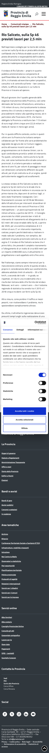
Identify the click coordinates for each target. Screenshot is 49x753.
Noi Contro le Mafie (9, 556)
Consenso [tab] (8, 330)
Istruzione (6, 552)
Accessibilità (37, 741)
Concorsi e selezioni (9, 509)
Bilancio (5, 538)
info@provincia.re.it (16, 739)
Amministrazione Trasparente (13, 462)
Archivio (5, 534)
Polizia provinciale (9, 574)
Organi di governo (8, 453)
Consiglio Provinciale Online (13, 626)
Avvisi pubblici (7, 505)
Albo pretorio (7, 622)
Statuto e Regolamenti (10, 457)
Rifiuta (24, 428)
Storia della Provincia (10, 471)
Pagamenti (6, 648)
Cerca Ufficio (8, 686)
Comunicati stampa (20, 24)
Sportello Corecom (9, 657)
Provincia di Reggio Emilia (21, 14)
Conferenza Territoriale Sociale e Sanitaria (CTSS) (21, 543)
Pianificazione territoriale (12, 570)
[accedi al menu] (44, 14)
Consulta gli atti (8, 630)
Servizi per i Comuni (9, 592)
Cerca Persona (9, 688)
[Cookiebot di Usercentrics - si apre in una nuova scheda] (35, 322)
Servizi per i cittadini (10, 588)
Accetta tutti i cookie (24, 411)
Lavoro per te (7, 639)
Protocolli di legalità (9, 579)
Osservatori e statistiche (11, 561)
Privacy (4, 741)
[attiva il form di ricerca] (36, 14)
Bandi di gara (7, 500)
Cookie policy (15, 741)
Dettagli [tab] (20, 330)
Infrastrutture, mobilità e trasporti (15, 547)
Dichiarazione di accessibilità (15, 744)
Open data (6, 644)
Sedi (5, 678)
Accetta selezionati (24, 420)
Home (4, 24)
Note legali (26, 741)
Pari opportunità (8, 565)
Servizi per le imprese (10, 597)
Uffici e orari (6, 466)
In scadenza (6, 514)
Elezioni (5, 480)
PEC (5, 680)
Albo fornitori (7, 617)
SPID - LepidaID (8, 653)
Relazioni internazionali (11, 583)
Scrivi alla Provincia (11, 683)
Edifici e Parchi (7, 475)
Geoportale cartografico (11, 635)
